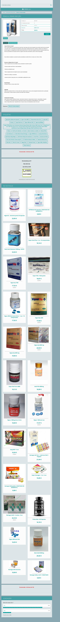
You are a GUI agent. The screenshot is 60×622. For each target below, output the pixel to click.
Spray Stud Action (43, 133)
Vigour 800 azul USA (14, 539)
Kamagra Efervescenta (14, 569)
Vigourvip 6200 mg (14, 353)
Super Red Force (19, 122)
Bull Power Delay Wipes (11, 136)
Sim (4, 605)
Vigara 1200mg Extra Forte (14, 420)
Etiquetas (5, 106)
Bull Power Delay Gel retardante (25, 136)
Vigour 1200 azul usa (39, 420)
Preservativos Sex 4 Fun (36, 119)
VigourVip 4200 (39, 318)
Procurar (51, 5)
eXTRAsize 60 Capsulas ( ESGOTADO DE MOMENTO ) (39, 210)
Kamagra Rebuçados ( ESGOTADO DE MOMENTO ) (14, 486)
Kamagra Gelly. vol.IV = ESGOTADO (39, 575)
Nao (4, 610)
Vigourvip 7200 (14, 282)
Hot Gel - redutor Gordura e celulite (31, 130)
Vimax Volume (27, 145)
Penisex (12, 122)
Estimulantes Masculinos (10, 12)
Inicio (4, 12)
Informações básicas (13, 42)
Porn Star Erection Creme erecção (13, 139)
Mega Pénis (24, 142)
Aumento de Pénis (44, 136)
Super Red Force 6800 (14, 386)
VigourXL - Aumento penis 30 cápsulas (14, 215)
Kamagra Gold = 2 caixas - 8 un (14, 515)
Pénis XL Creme (16, 142)
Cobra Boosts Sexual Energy (21, 133)
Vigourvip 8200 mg (39, 345)
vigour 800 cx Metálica (42, 142)
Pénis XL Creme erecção (14, 106)
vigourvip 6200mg (39, 122)
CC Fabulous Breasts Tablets (29, 139)
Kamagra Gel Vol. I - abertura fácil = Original (39, 455)
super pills (45, 119)
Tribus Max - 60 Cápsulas (39, 519)
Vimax (8, 130)
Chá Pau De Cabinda (16, 130)
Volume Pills (43, 130)
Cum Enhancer (10, 133)
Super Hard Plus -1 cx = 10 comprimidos (39, 240)
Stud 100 (36, 136)
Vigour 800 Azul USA (29, 122)
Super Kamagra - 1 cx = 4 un (39, 475)
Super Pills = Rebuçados (39, 275)
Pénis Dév (8, 142)
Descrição (5, 42)
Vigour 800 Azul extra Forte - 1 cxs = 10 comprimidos (14, 316)
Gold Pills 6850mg (39, 386)
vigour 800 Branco (33, 133)
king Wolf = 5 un (14, 449)
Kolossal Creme (32, 142)
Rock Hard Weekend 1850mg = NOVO (14, 249)
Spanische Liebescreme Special (12, 119)
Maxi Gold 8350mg (39, 553)
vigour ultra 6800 (25, 119)
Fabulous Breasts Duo (42, 139)
